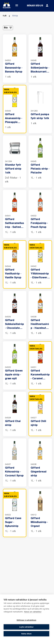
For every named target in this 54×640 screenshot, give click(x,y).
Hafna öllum (26, 634)
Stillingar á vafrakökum (26, 620)
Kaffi (4, 16)
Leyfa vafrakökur (26, 627)
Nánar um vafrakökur (32, 612)
